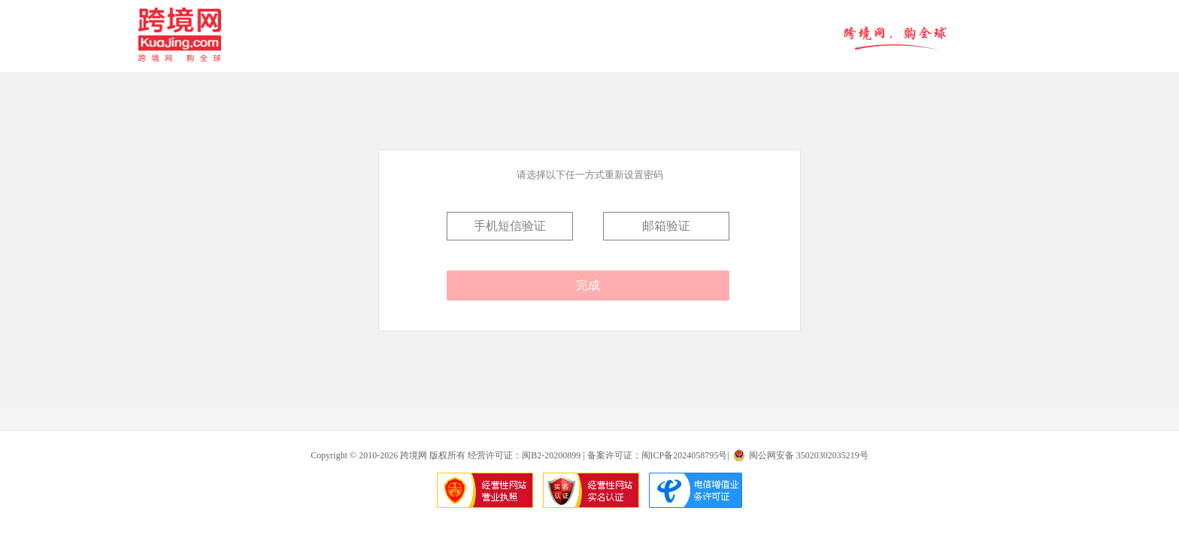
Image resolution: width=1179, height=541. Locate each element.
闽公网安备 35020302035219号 (808, 455)
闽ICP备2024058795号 (684, 455)
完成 (588, 285)
